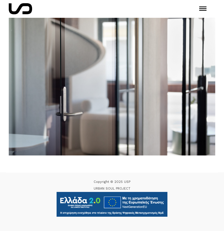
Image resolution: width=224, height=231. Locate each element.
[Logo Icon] (20, 8)
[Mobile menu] (202, 8)
